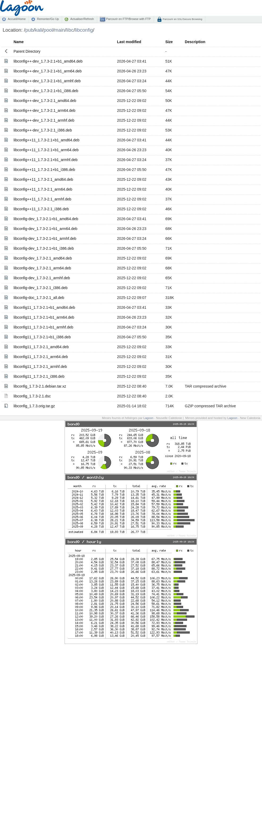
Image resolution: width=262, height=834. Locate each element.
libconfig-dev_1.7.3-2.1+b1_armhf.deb (45, 238)
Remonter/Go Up (48, 18)
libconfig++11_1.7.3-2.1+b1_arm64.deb (46, 150)
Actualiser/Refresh (82, 18)
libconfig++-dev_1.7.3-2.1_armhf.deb (44, 120)
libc (70, 30)
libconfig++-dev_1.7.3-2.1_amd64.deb (45, 100)
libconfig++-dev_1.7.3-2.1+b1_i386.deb (46, 91)
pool (48, 30)
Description (195, 42)
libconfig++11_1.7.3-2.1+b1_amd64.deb (46, 140)
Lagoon (148, 418)
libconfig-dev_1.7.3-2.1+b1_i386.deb (44, 248)
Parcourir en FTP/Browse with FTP (128, 18)
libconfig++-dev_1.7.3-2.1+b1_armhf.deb (47, 81)
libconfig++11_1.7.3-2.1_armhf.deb (42, 199)
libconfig (84, 30)
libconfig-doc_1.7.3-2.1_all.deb (39, 297)
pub (29, 30)
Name (19, 42)
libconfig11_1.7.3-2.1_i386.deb (39, 376)
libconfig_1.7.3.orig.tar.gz (34, 406)
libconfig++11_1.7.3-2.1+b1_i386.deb (44, 169)
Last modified (129, 42)
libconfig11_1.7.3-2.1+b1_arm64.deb (44, 317)
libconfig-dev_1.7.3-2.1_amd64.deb (43, 258)
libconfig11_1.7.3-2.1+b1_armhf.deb (43, 327)
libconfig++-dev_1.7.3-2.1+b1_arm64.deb (48, 71)
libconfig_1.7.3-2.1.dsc (32, 396)
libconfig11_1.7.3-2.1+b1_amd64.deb (44, 307)
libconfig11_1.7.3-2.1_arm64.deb (41, 357)
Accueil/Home (17, 18)
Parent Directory (27, 51)
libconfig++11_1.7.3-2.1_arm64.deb (43, 189)
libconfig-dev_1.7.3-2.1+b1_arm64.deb (45, 229)
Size (169, 42)
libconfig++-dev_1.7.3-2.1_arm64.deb (44, 110)
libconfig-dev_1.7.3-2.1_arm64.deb (42, 268)
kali (38, 30)
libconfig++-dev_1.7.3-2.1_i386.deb (43, 130)
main (59, 30)
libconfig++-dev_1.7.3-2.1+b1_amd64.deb (48, 61)
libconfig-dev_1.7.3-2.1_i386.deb (40, 288)
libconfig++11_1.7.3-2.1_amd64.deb (43, 179)
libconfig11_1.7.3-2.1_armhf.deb (40, 366)
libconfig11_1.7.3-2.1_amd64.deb (41, 347)
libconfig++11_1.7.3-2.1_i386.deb (41, 209)
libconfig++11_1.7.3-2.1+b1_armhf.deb (46, 160)
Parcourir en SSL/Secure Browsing (182, 19)
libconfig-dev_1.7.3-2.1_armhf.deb (42, 278)
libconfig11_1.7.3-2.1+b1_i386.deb (42, 337)
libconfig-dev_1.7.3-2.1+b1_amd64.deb (46, 219)
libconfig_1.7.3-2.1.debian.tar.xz (40, 386)
